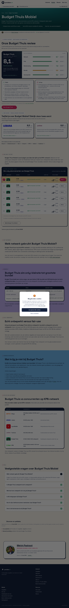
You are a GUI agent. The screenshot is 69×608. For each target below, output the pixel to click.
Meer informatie (41, 305)
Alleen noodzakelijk (34, 313)
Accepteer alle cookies (34, 310)
